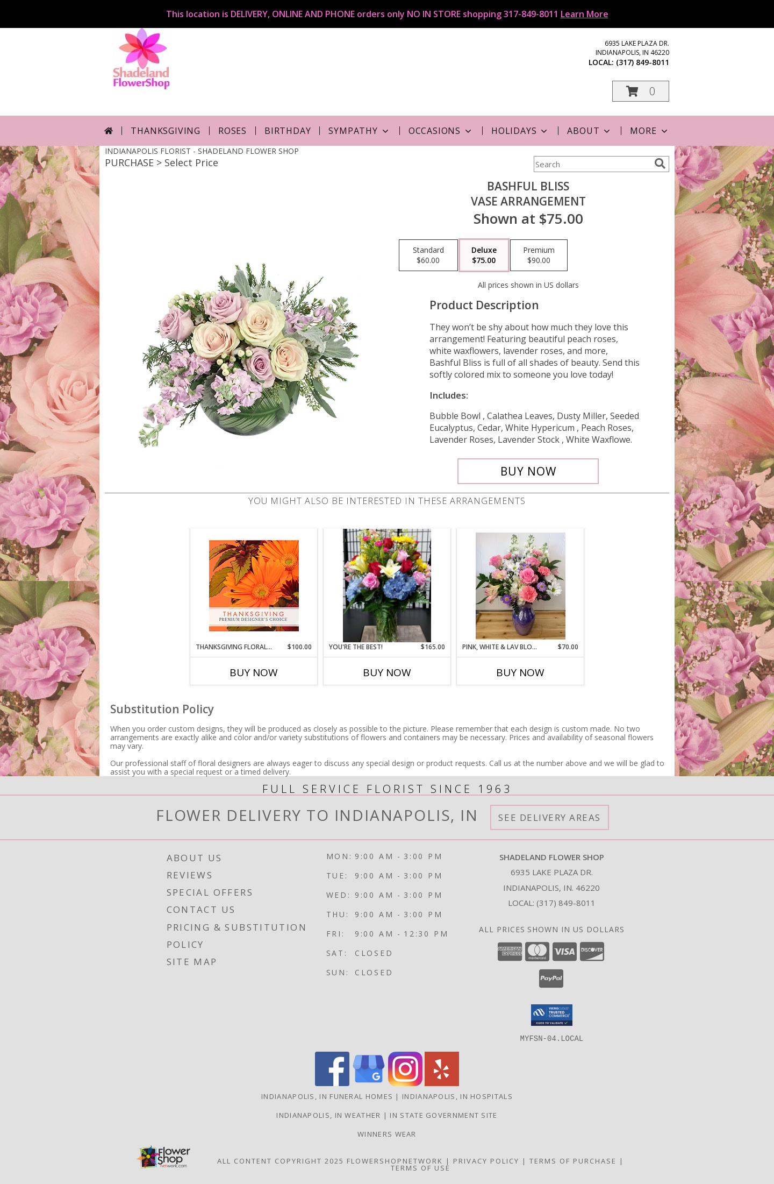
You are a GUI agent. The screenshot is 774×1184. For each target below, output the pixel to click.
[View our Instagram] (405, 1082)
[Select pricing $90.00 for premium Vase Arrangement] (539, 255)
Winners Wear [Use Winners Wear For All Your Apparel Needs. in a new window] (387, 1133)
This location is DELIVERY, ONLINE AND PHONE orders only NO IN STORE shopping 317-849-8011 (387, 14)
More (649, 131)
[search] (660, 163)
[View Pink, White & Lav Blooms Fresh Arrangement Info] (520, 585)
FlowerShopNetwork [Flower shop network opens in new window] (395, 1160)
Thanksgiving (165, 131)
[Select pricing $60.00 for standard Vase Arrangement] (428, 255)
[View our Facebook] (332, 1082)
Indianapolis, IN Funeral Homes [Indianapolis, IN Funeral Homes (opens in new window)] (327, 1096)
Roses (232, 131)
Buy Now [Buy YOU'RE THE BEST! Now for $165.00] (387, 672)
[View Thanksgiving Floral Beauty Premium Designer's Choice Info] (254, 585)
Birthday (287, 131)
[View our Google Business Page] (369, 1082)
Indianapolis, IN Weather (328, 1114)
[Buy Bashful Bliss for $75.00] (528, 471)
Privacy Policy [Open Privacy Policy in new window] (486, 1160)
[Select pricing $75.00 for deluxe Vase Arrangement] (484, 255)
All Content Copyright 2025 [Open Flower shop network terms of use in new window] (280, 1160)
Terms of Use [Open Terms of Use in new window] (420, 1167)
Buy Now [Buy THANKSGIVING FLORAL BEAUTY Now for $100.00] (254, 672)
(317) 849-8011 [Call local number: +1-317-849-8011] (642, 62)
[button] (640, 91)
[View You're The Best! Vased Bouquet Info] (387, 585)
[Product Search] (591, 164)
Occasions (441, 131)
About (589, 131)
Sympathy (359, 131)
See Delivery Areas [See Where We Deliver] (549, 817)
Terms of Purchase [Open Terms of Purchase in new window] (573, 1160)
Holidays (520, 131)
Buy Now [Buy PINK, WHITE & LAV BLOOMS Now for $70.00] (520, 672)
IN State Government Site (443, 1114)
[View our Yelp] (442, 1082)
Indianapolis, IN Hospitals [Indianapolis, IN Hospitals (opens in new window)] (457, 1096)
